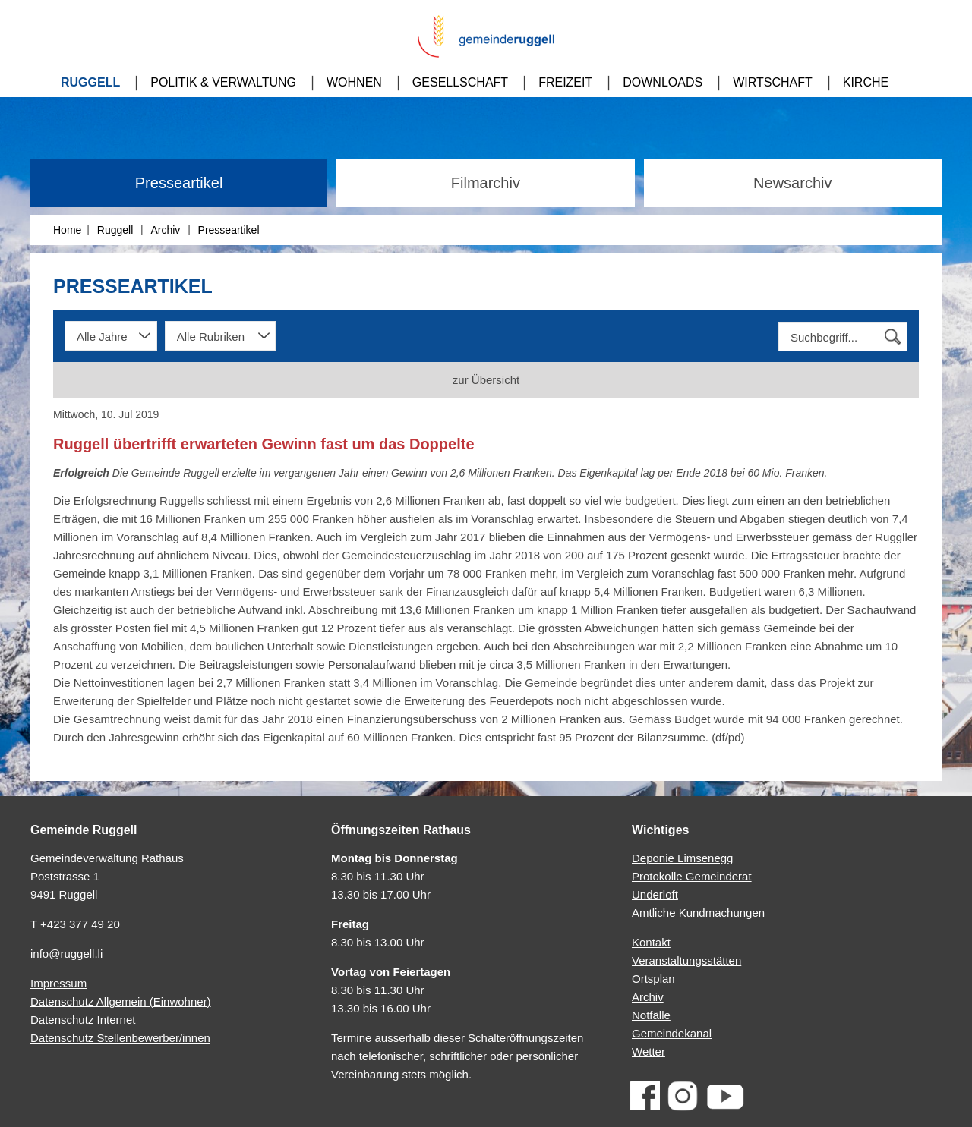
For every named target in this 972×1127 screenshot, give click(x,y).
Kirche (865, 82)
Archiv (165, 230)
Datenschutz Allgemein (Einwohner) (120, 1001)
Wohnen (354, 82)
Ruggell (90, 82)
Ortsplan (653, 978)
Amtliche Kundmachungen (698, 912)
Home (67, 230)
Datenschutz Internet (82, 1019)
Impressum (58, 983)
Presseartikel (179, 183)
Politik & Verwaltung (223, 82)
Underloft (655, 894)
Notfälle (651, 1015)
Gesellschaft (460, 82)
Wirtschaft (773, 82)
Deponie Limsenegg (682, 858)
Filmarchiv (485, 183)
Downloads (662, 82)
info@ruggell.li (66, 953)
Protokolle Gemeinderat (692, 876)
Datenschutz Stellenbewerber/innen (120, 1037)
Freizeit (565, 82)
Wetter (648, 1051)
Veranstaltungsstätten (686, 960)
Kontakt (651, 942)
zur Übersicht (486, 379)
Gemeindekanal (672, 1033)
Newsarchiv (792, 183)
